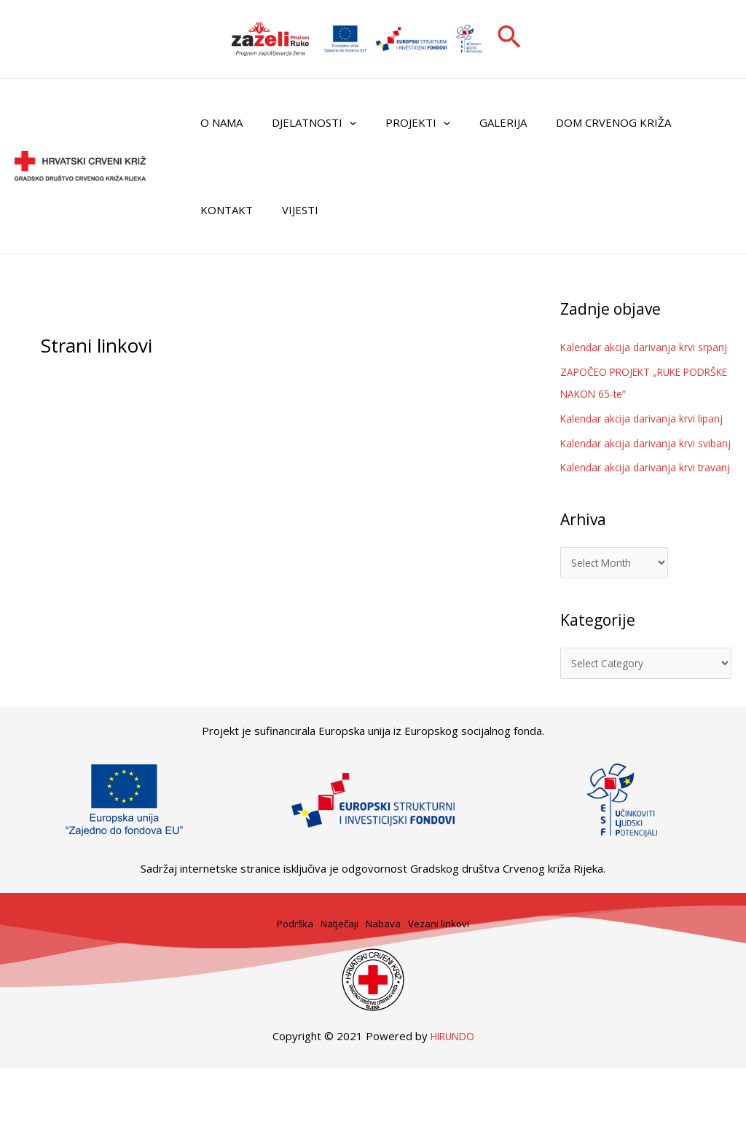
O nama (218, 122)
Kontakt (223, 210)
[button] (509, 38)
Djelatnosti (303, 122)
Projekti (399, 122)
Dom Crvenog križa (580, 122)
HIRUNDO (452, 1107)
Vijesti (289, 210)
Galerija (477, 122)
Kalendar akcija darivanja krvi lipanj (645, 440)
